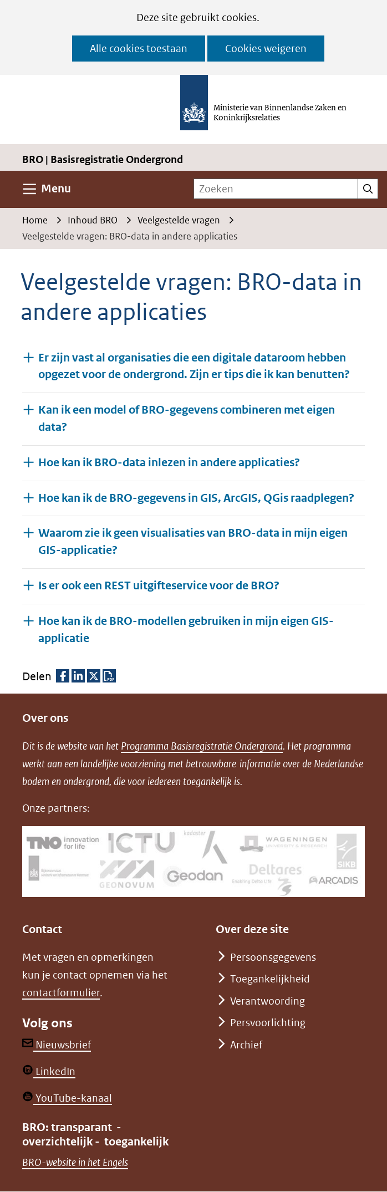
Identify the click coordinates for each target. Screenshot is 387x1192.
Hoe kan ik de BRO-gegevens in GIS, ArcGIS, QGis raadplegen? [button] (196, 497)
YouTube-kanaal (67, 1098)
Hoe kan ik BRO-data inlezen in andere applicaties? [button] (169, 462)
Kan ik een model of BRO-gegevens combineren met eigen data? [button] (186, 418)
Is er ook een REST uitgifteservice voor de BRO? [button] (158, 585)
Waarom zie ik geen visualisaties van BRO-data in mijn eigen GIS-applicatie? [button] (193, 541)
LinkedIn (48, 1071)
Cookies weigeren (266, 48)
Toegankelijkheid (270, 978)
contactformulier (61, 992)
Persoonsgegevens (273, 957)
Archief (246, 1044)
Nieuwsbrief (56, 1044)
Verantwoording (267, 1001)
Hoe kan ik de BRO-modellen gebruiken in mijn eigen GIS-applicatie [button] (186, 629)
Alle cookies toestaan (138, 48)
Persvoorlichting (267, 1022)
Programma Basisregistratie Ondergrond (202, 746)
